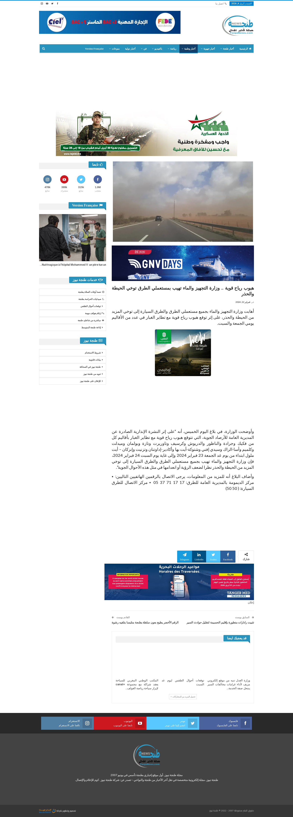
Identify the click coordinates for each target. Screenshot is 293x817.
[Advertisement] (146, 81)
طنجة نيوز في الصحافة (90, 367)
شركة (50, 811)
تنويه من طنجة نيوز (92, 374)
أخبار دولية (130, 48)
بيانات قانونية (95, 360)
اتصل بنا (221, 3)
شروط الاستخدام (93, 352)
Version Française (94, 48)
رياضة (173, 48)
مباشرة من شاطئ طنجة (91, 320)
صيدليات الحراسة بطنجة (91, 299)
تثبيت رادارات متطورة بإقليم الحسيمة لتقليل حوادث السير (220, 622)
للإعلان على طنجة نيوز (90, 381)
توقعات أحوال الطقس (91, 306)
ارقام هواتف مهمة (94, 313)
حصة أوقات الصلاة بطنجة (91, 292)
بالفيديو (158, 48)
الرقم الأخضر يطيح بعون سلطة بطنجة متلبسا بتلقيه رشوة (145, 622)
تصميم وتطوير (69, 811)
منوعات (116, 48)
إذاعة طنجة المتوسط (91, 327)
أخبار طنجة (228, 48)
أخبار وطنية (189, 48)
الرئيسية (245, 48)
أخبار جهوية (209, 48)
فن (145, 48)
